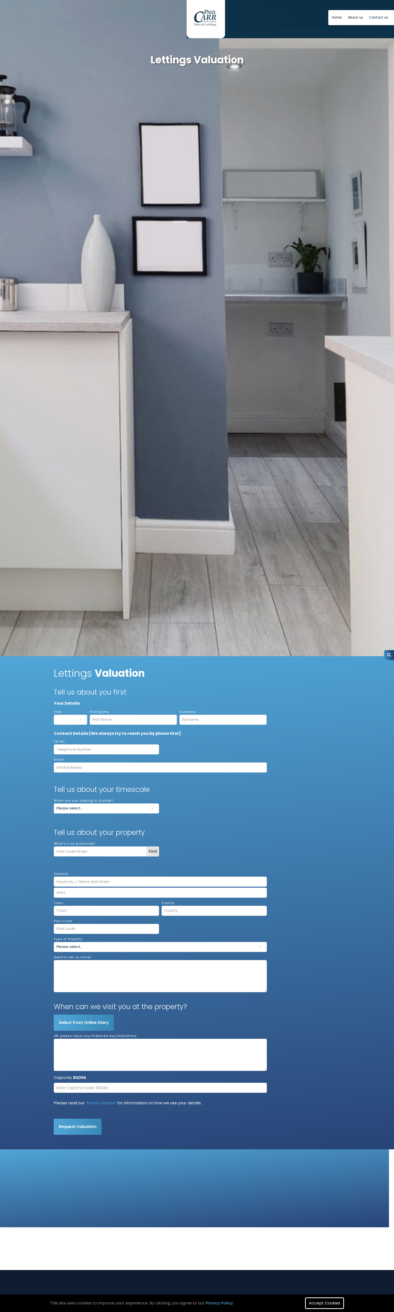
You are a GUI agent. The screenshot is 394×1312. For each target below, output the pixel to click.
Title (57, 712)
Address (61, 874)
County (168, 903)
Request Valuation (77, 1126)
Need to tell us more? (73, 957)
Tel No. (60, 741)
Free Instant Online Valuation (307, 17)
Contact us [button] (245, 17)
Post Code (63, 921)
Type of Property (68, 939)
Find (153, 851)
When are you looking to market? (83, 800)
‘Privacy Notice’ (101, 1103)
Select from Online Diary (84, 1022)
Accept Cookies (324, 1303)
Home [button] (203, 17)
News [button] (265, 17)
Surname (187, 712)
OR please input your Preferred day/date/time (95, 1036)
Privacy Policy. (220, 1303)
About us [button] (221, 17)
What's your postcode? (74, 843)
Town (58, 903)
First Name (99, 712)
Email (59, 759)
